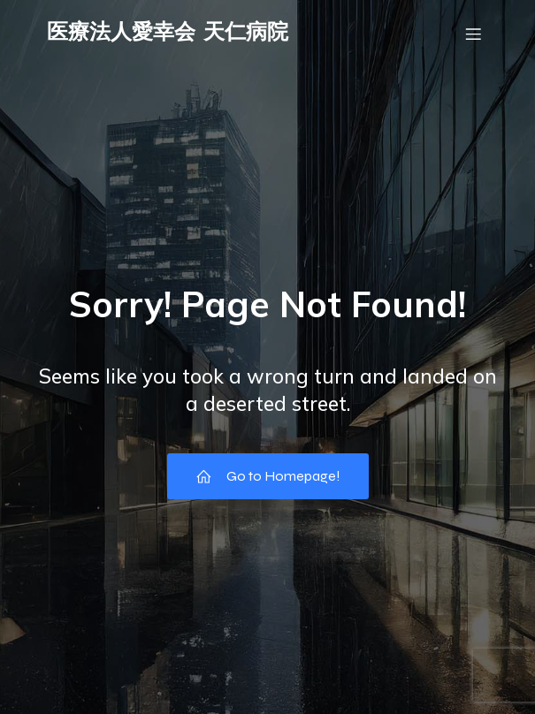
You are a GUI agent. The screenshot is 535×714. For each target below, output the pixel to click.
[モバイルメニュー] (474, 34)
